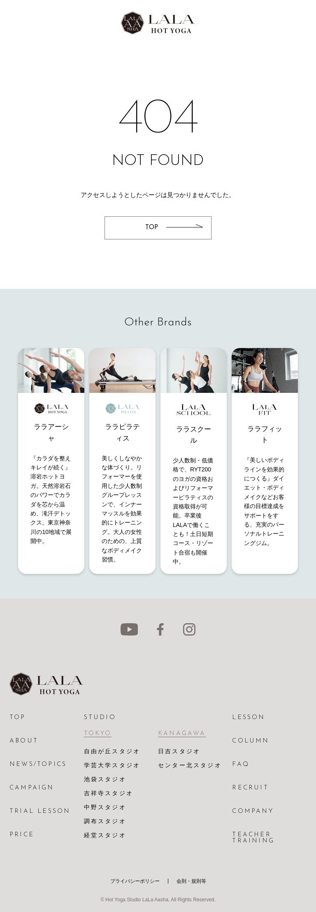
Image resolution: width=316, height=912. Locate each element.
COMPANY (252, 811)
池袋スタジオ (105, 780)
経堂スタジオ (105, 836)
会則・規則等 (191, 881)
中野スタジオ (105, 808)
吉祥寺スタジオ (108, 794)
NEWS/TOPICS (38, 764)
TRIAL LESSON (39, 811)
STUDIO (100, 718)
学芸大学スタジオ (112, 766)
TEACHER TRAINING (253, 838)
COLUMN (250, 741)
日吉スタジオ (179, 752)
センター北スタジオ (190, 766)
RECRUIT (250, 788)
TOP (17, 718)
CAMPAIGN (31, 788)
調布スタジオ (105, 822)
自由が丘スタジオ (112, 752)
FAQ (240, 764)
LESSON (248, 718)
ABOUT (23, 741)
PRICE (21, 835)
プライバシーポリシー (135, 881)
